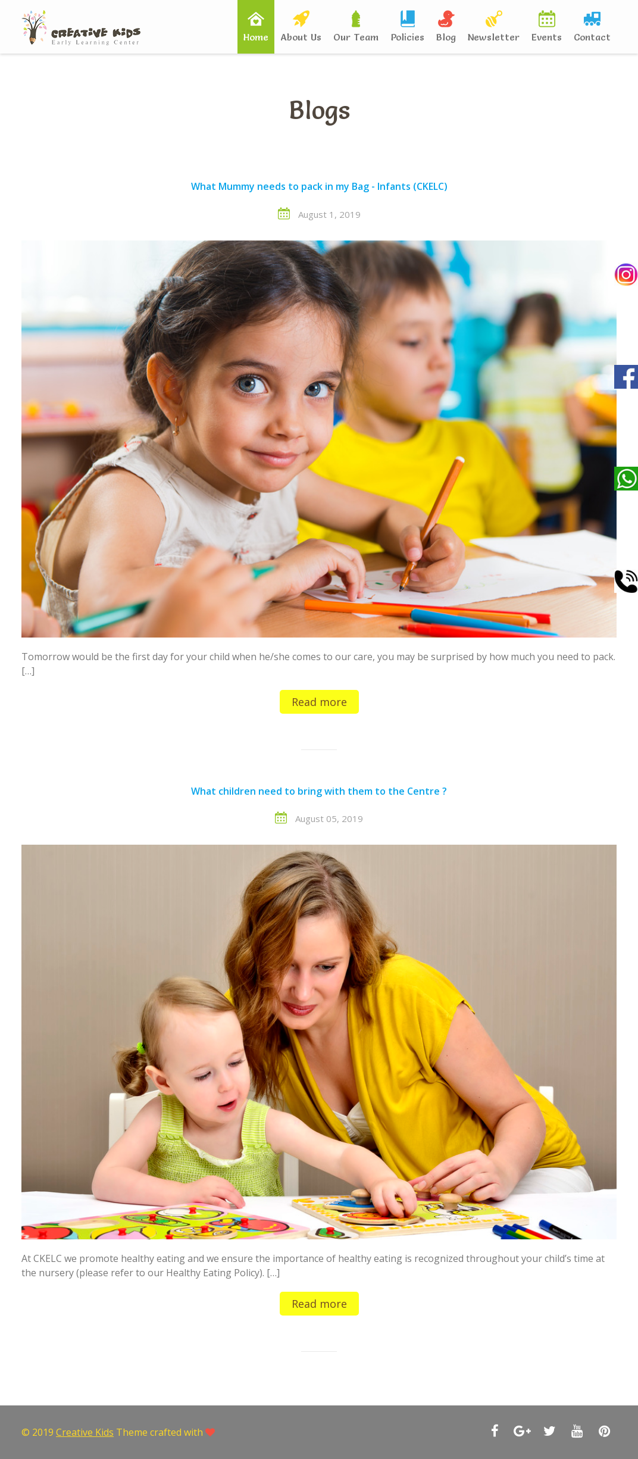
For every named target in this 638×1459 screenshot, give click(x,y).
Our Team (356, 37)
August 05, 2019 (329, 818)
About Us (300, 37)
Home (255, 37)
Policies (407, 37)
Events (546, 37)
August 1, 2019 (329, 214)
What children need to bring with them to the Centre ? (319, 792)
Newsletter (494, 37)
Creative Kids (85, 1432)
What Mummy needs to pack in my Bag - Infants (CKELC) (319, 187)
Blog (446, 37)
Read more (319, 702)
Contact (592, 37)
